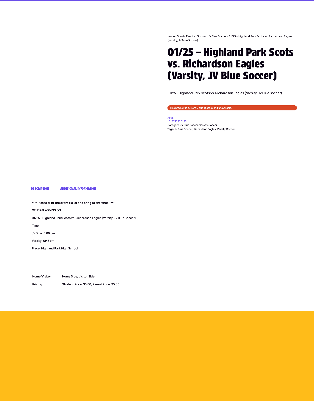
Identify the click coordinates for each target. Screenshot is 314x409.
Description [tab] (40, 188)
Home (171, 36)
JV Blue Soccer (217, 36)
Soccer (201, 36)
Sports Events (186, 36)
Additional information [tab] (78, 188)
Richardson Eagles (205, 129)
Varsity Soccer (208, 125)
